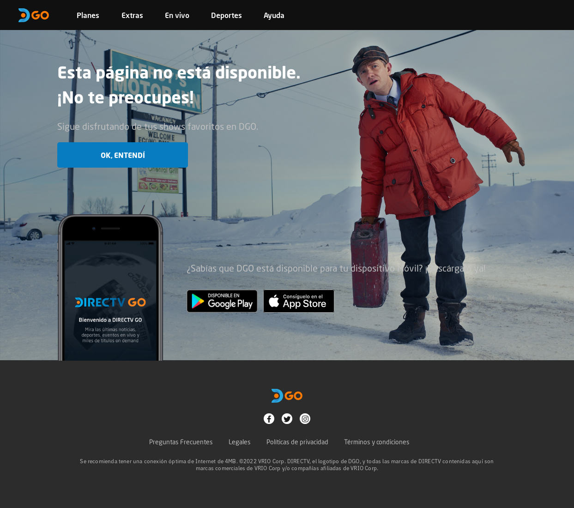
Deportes (226, 15)
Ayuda (274, 15)
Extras (132, 15)
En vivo (177, 15)
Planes (88, 15)
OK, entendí (123, 155)
